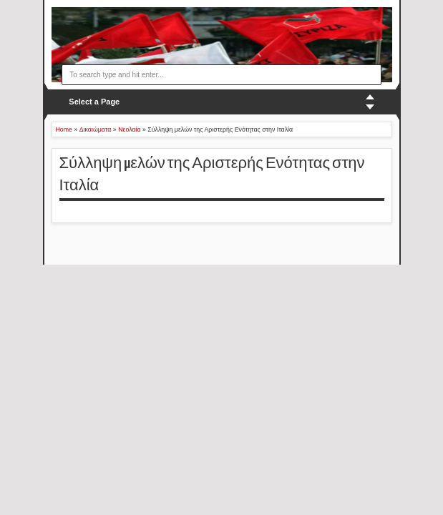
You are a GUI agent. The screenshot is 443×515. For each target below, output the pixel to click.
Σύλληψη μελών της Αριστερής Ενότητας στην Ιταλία (212, 174)
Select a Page (94, 101)
